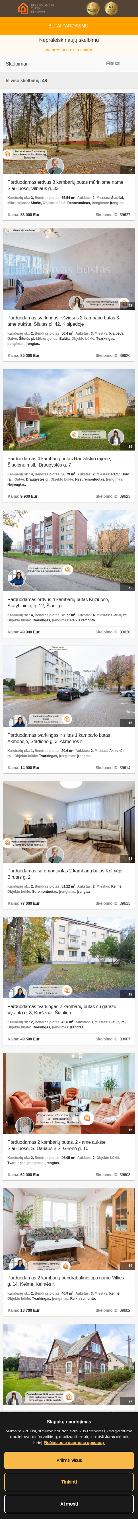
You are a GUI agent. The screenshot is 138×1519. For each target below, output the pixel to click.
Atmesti (69, 1504)
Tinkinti (69, 1482)
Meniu (8, 8)
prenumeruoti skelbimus (69, 50)
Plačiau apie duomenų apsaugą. (74, 1442)
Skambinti (129, 8)
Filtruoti (113, 63)
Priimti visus (69, 1460)
